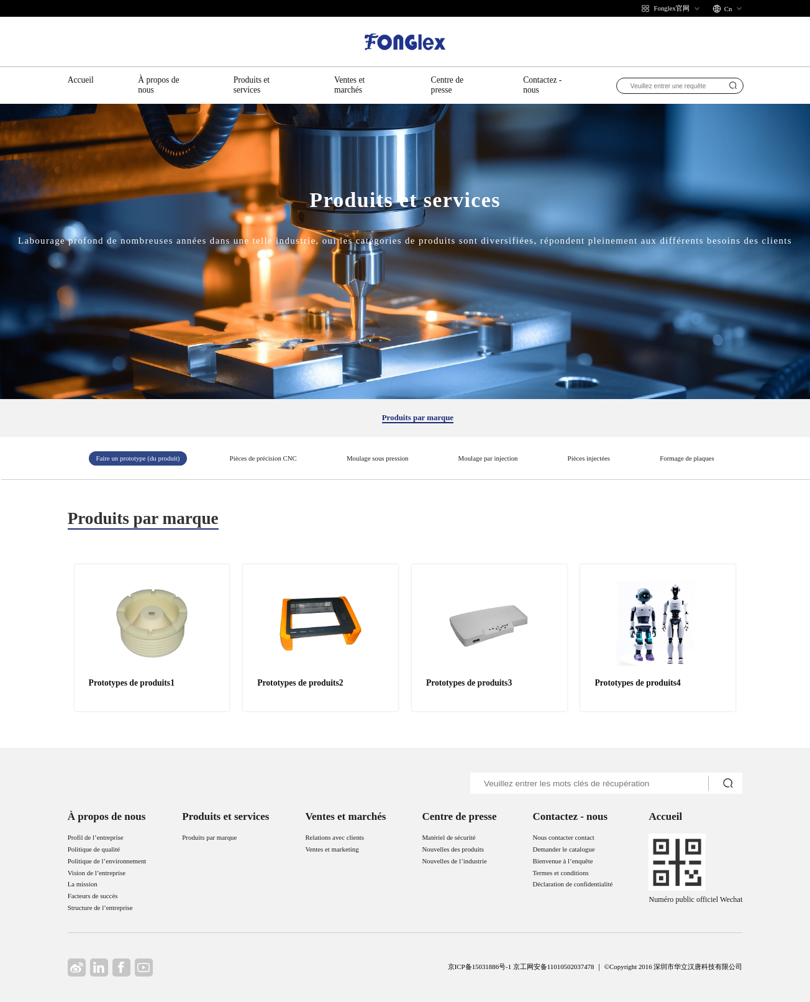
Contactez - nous (542, 84)
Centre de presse (447, 84)
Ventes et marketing (331, 849)
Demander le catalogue (563, 849)
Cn (728, 8)
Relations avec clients (334, 837)
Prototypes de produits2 (300, 682)
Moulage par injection (488, 458)
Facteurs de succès (93, 895)
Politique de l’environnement (107, 861)
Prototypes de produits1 (132, 682)
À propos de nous (158, 84)
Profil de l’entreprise (96, 837)
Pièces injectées (589, 458)
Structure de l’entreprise (100, 907)
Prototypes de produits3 (469, 682)
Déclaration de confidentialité (572, 884)
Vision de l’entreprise (96, 872)
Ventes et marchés (349, 84)
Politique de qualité (94, 849)
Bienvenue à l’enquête (562, 861)
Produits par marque (417, 417)
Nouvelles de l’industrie (454, 861)
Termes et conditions (560, 872)
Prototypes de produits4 (638, 682)
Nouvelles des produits (453, 849)
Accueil (81, 80)
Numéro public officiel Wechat (695, 899)
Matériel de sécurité (448, 837)
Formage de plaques (687, 458)
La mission (83, 884)
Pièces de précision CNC (263, 458)
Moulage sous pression (378, 458)
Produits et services (252, 84)
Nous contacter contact (563, 837)
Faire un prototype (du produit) (138, 458)
